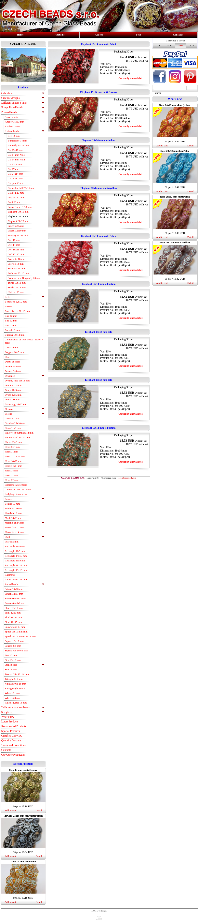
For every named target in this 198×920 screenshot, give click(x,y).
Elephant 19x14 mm (18, 216)
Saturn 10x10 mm (14, 588)
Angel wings (11, 116)
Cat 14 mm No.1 (16, 154)
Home (20, 34)
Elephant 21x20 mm (18, 221)
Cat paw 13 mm (16, 183)
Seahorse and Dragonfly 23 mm (24, 277)
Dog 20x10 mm (16, 197)
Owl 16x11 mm (16, 249)
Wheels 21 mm (12, 693)
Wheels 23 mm (12, 697)
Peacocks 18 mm (16, 259)
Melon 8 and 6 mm (14, 522)
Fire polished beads (12, 107)
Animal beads (12, 131)
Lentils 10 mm (12, 503)
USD (180, 45)
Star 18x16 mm (13, 660)
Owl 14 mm (14, 244)
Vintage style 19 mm (15, 688)
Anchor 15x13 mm (14, 121)
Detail (39, 810)
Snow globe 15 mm (15, 626)
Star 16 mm (11, 655)
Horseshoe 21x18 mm (16, 484)
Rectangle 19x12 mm (16, 565)
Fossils (8, 413)
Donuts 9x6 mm (13, 371)
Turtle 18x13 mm (17, 282)
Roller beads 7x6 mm (16, 579)
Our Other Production (13, 754)
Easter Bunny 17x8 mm (20, 206)
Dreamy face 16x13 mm (17, 380)
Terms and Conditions (13, 745)
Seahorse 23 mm (16, 268)
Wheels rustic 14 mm (16, 702)
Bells (7, 296)
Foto (138, 34)
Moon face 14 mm (14, 532)
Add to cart (10, 810)
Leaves (8, 498)
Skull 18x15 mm (13, 617)
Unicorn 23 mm (16, 292)
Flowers (9, 409)
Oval (7, 536)
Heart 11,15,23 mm (15, 456)
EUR (169, 45)
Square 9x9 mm (13, 645)
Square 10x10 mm (14, 641)
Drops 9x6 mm (12, 399)
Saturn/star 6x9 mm (15, 603)
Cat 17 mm (13, 169)
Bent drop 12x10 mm (16, 301)
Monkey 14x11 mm (18, 235)
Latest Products (10, 721)
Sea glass (6, 712)
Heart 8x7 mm (12, 446)
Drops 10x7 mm (13, 385)
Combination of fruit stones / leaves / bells (24, 341)
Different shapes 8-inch (14, 102)
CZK (158, 45)
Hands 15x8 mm (13, 442)
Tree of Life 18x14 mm (17, 674)
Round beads (11, 584)
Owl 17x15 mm (16, 254)
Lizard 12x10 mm (17, 230)
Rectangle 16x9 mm (15, 560)
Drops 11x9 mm (13, 390)
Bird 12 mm (11, 315)
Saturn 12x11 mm (14, 593)
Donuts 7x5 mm (13, 366)
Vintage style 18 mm (15, 683)
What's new (7, 716)
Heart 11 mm (11, 451)
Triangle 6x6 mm (14, 678)
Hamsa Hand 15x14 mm (17, 437)
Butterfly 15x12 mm (18, 145)
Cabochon (7, 93)
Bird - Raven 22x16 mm (17, 311)
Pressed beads (9, 112)
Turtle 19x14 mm (17, 287)
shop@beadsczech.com (127, 478)
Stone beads (11, 664)
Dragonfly (10, 375)
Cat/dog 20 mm (16, 192)
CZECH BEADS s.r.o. (23, 43)
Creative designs (10, 97)
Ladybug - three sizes (16, 494)
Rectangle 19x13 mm (16, 570)
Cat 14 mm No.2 (16, 159)
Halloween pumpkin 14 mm (19, 432)
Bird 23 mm (11, 325)
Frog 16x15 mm (16, 225)
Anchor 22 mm (12, 126)
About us (59, 34)
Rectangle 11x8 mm (15, 546)
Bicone (8, 306)
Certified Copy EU (11, 735)
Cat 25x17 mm (15, 178)
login (99, 917)
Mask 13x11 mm (13, 517)
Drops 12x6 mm (13, 394)
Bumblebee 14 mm (17, 140)
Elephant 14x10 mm (18, 211)
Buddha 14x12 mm (15, 334)
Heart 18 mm (12, 470)
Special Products (10, 731)
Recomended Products (13, 726)
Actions (99, 34)
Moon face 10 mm (14, 527)
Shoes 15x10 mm (14, 607)
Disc (7, 356)
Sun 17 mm (11, 669)
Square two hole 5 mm (16, 650)
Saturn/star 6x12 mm (15, 598)
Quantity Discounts (12, 740)
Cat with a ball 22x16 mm (21, 187)
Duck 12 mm (14, 202)
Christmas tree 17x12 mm (18, 489)
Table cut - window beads (15, 707)
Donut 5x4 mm (12, 361)
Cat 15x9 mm (15, 164)
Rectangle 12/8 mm (15, 551)
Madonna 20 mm (13, 508)
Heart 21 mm (12, 475)
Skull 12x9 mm (13, 612)
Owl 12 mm (14, 240)
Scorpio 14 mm (16, 263)
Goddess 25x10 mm (15, 423)
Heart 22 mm (12, 480)
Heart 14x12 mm (13, 461)
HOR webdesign (99, 911)
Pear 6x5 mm (12, 541)
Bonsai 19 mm (12, 330)
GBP (191, 45)
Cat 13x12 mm (15, 150)
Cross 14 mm (12, 347)
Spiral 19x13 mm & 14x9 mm (20, 636)
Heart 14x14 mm (13, 465)
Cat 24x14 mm (15, 173)
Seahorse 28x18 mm (18, 273)
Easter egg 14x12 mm (16, 404)
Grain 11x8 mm (13, 427)
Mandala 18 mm (13, 513)
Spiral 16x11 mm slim (16, 631)
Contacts (178, 34)
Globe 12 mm (12, 418)
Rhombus (10, 574)
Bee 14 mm (14, 135)
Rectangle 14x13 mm (16, 555)
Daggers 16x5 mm (14, 352)
